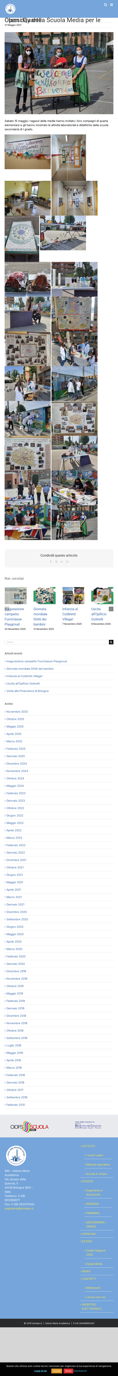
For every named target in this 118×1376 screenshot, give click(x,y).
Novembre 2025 (17, 711)
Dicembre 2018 (16, 1015)
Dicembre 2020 (16, 912)
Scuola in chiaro (96, 1173)
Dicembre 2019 (16, 971)
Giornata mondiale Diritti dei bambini (30, 668)
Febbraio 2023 (16, 793)
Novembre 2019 (16, 978)
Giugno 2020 (14, 926)
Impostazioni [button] (80, 1370)
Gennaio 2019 (15, 1008)
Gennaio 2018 (15, 1082)
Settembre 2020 (17, 919)
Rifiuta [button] (68, 1371)
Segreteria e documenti (94, 1192)
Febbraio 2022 (16, 845)
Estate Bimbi (94, 1264)
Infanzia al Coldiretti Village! (70, 614)
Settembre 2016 (16, 1097)
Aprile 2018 (13, 1060)
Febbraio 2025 (16, 748)
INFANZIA (92, 1203)
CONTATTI (89, 1278)
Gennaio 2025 (15, 756)
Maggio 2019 (14, 993)
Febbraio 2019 (15, 1001)
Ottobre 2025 (15, 719)
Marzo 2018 (14, 1067)
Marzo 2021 (14, 897)
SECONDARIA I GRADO (96, 1224)
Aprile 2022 (14, 830)
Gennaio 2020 (15, 963)
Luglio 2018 (13, 1045)
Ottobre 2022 (15, 808)
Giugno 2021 (14, 874)
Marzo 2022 (14, 837)
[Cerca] (111, 642)
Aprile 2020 (14, 941)
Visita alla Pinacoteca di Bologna (27, 691)
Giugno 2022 (14, 815)
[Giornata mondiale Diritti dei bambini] (44, 588)
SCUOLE (87, 1181)
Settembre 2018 (16, 1038)
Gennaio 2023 (15, 800)
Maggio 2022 (15, 823)
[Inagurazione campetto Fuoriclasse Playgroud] (16, 588)
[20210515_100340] (59, 73)
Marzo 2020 (14, 949)
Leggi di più (40, 1370)
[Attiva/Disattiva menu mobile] (111, 4)
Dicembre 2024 (16, 763)
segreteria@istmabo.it (19, 1208)
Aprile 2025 (14, 734)
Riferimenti (93, 1287)
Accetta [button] (56, 1371)
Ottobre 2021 (15, 867)
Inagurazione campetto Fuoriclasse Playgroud (36, 661)
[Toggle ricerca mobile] (105, 4)
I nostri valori (94, 1155)
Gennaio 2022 (15, 852)
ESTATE (87, 1241)
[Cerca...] (57, 642)
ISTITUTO (88, 1146)
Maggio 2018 (14, 1052)
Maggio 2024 (15, 785)
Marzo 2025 (14, 741)
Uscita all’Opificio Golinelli (99, 614)
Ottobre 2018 (15, 1030)
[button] (7, 609)
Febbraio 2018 (15, 1075)
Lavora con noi (96, 1297)
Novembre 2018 (16, 1023)
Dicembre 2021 (16, 860)
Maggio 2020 (15, 934)
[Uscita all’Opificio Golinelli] (102, 588)
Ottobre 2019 (15, 986)
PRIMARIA (92, 1213)
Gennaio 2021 (15, 904)
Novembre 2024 (17, 771)
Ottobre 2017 (14, 1090)
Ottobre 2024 (15, 778)
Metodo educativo (98, 1164)
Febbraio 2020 (16, 956)
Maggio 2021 (14, 882)
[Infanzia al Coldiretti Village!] (73, 588)
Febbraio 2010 (15, 1104)
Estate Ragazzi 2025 (96, 1252)
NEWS (86, 1271)
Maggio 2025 (15, 726)
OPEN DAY (89, 1234)
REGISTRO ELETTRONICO (92, 1306)
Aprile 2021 (13, 889)
